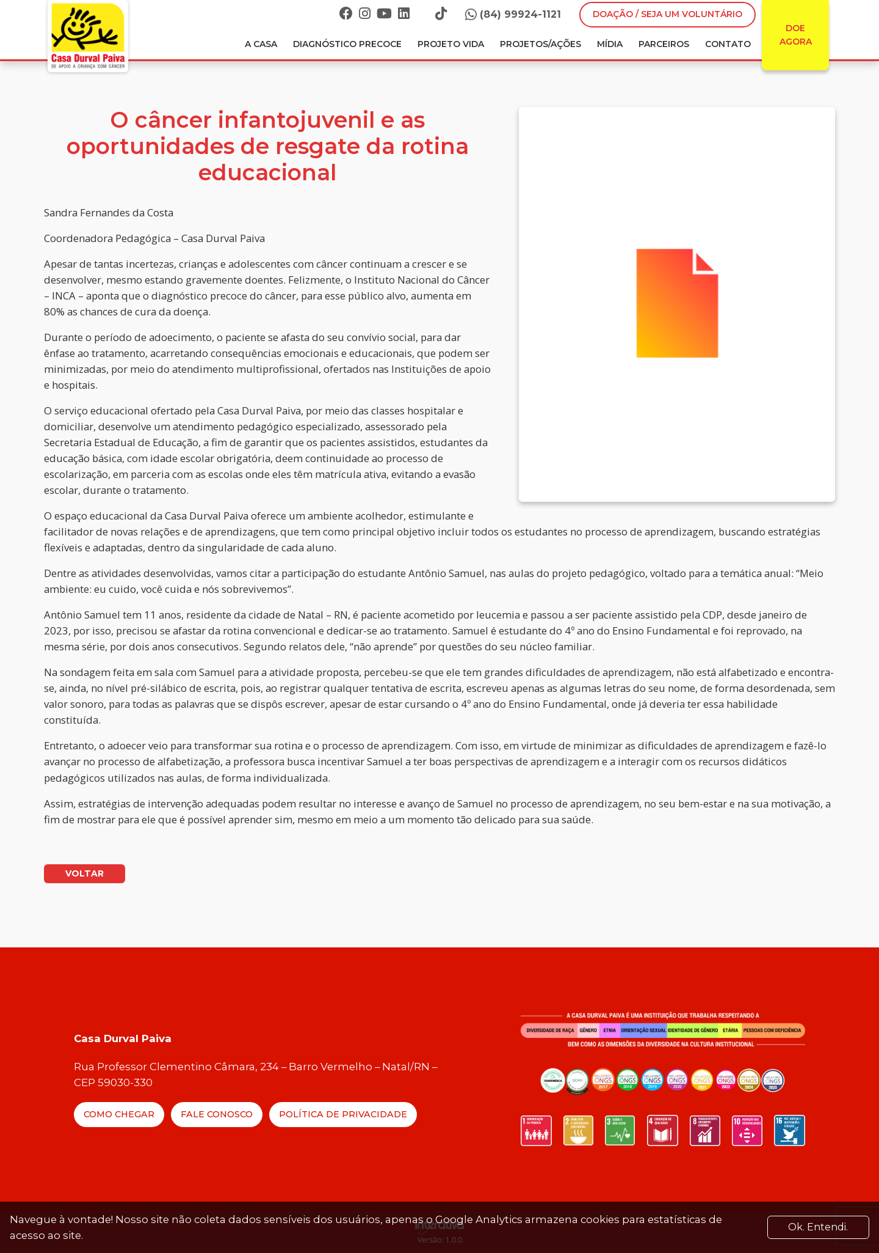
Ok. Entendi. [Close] (818, 1227)
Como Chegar (119, 1114)
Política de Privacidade (343, 1114)
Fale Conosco (217, 1114)
